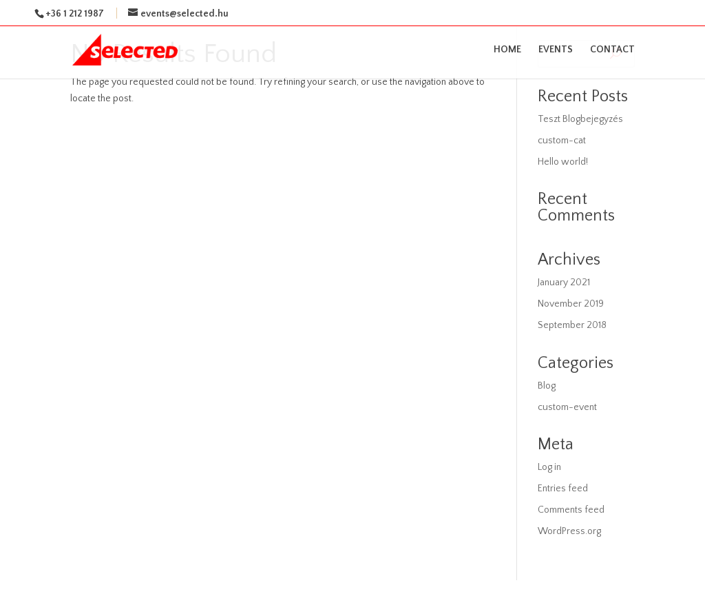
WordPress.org (569, 531)
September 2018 (572, 325)
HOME (507, 50)
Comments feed (571, 509)
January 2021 (564, 282)
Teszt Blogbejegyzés (580, 119)
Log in (549, 467)
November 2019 (571, 303)
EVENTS (555, 50)
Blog (547, 385)
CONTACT (612, 50)
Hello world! (563, 161)
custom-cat (562, 140)
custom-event (567, 407)
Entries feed (563, 488)
